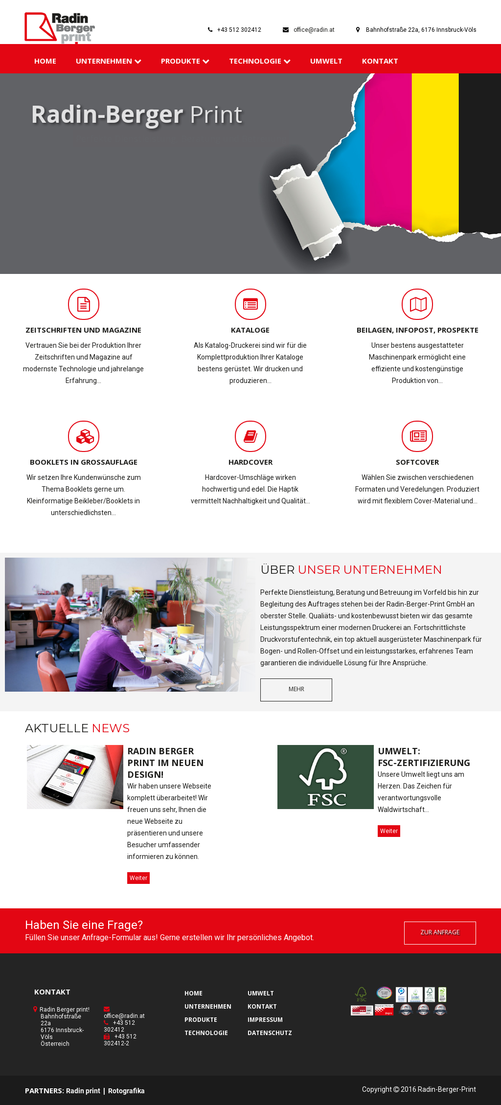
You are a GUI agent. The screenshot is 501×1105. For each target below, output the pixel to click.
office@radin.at (314, 29)
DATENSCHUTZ (270, 1033)
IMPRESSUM (265, 1019)
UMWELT (326, 61)
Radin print (83, 1091)
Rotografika (126, 1091)
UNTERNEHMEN (108, 61)
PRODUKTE (185, 61)
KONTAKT (380, 61)
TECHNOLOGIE (260, 61)
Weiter (138, 878)
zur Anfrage (439, 932)
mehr (296, 689)
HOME (45, 61)
